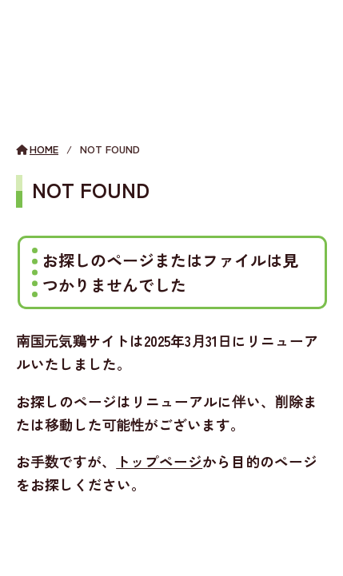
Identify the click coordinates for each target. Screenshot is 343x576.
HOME (44, 149)
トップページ (159, 461)
